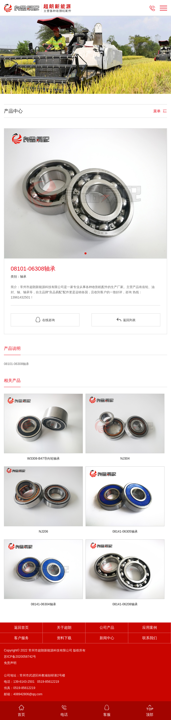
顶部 (149, 710)
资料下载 (64, 638)
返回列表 (126, 319)
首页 (21, 710)
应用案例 (149, 628)
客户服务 (21, 638)
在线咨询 (45, 319)
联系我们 (149, 638)
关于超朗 (64, 628)
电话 (64, 710)
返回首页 (21, 628)
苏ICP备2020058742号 (20, 656)
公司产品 (107, 628)
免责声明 (10, 663)
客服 (107, 710)
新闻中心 (107, 638)
